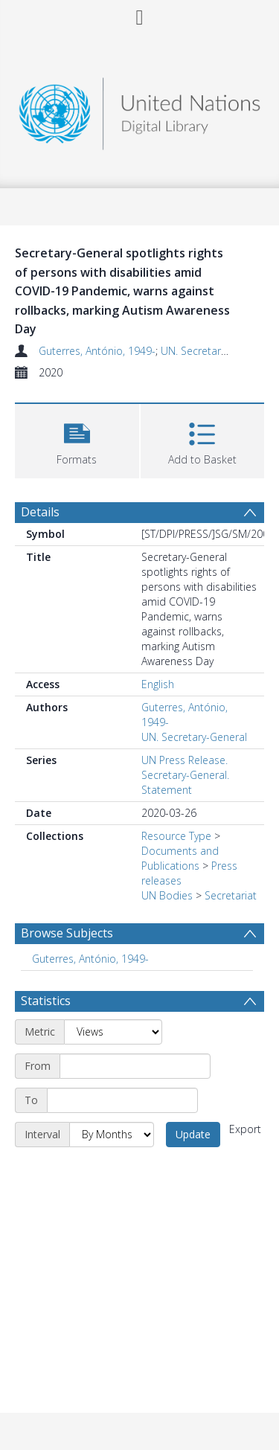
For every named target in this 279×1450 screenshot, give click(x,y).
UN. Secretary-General (213, 351)
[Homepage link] (140, 109)
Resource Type (176, 836)
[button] (77, 439)
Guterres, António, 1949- (97, 351)
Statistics (46, 1000)
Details (40, 512)
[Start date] (135, 1066)
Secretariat (231, 895)
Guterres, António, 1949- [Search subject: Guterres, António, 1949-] (90, 959)
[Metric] (113, 1032)
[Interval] (111, 1134)
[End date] (122, 1100)
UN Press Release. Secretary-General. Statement (185, 775)
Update (193, 1134)
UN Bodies (167, 895)
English (157, 684)
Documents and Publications (180, 858)
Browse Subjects (67, 933)
